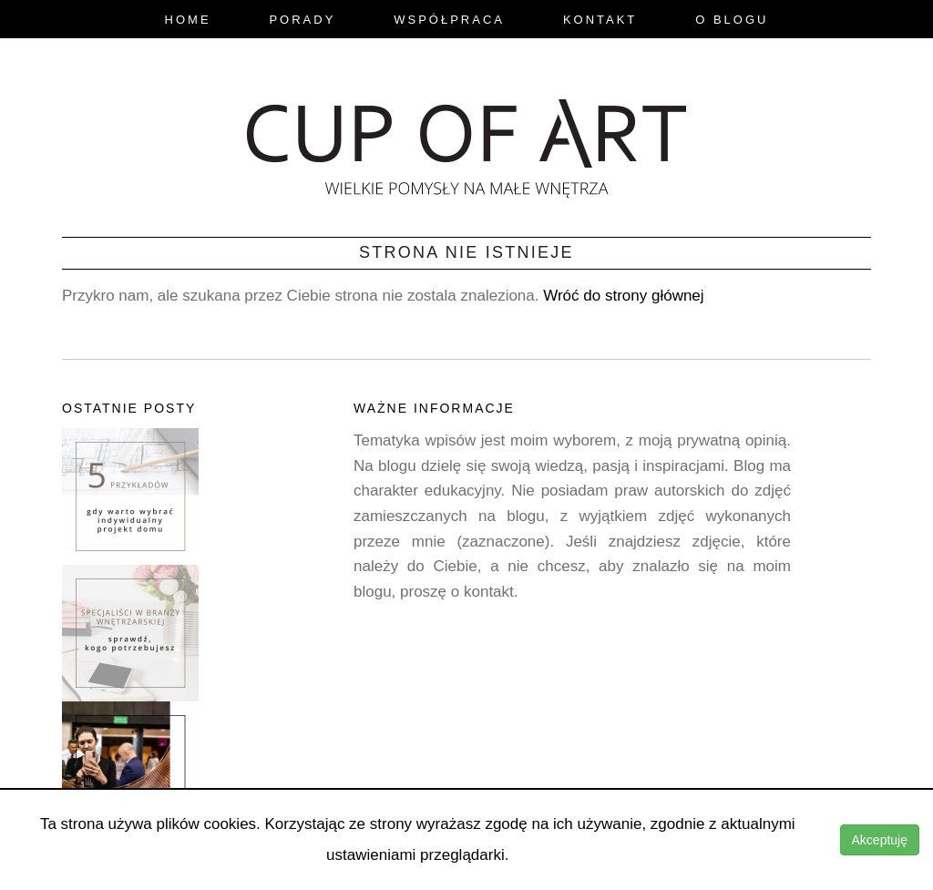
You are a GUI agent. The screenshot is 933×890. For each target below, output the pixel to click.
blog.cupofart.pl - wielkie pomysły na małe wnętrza (466, 143)
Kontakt (600, 19)
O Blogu (731, 19)
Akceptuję (879, 840)
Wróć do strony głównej (623, 295)
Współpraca (449, 19)
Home (188, 19)
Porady (302, 19)
